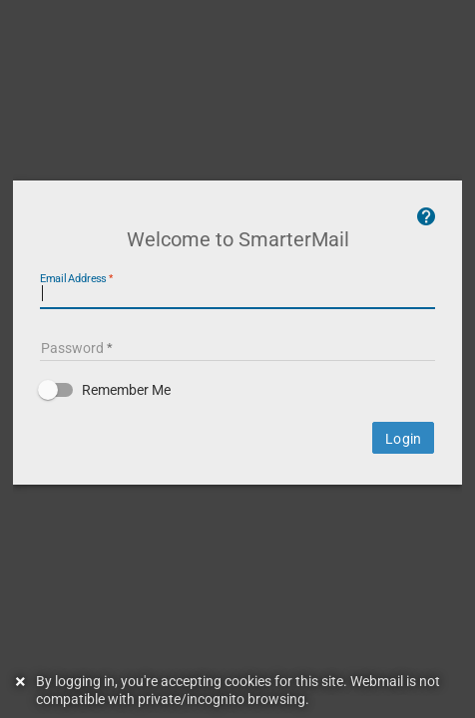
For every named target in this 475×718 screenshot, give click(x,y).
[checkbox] (237, 417)
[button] (237, 417)
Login (406, 466)
